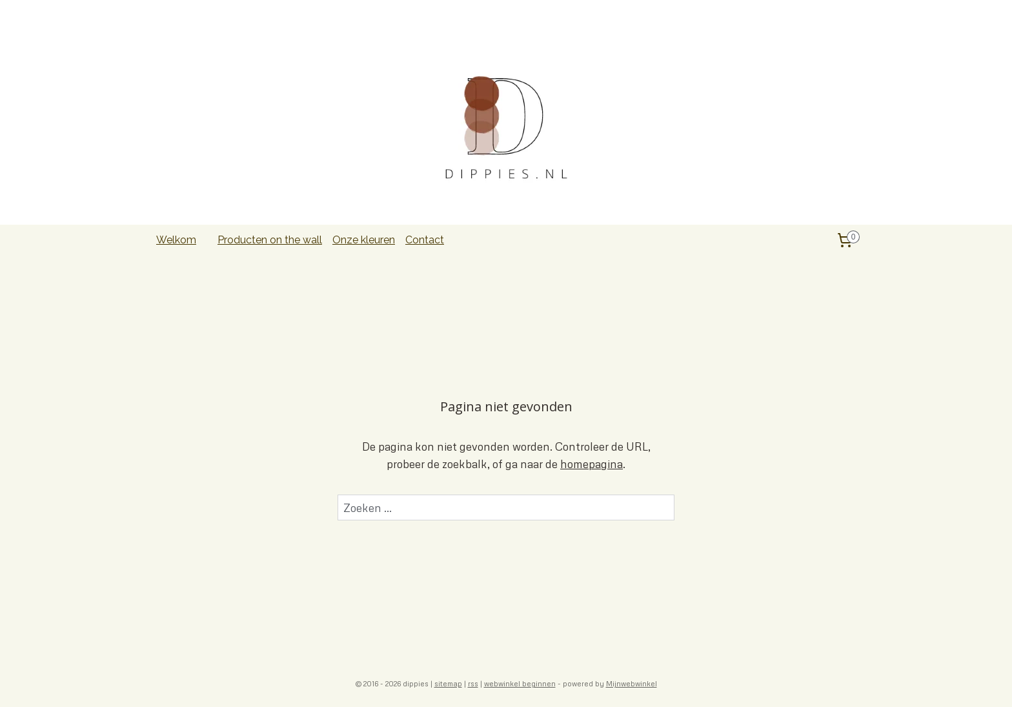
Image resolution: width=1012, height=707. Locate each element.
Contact (424, 240)
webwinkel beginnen (520, 683)
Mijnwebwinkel (631, 683)
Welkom (176, 240)
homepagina (591, 464)
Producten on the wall (270, 240)
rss (473, 683)
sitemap (448, 683)
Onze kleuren (363, 240)
